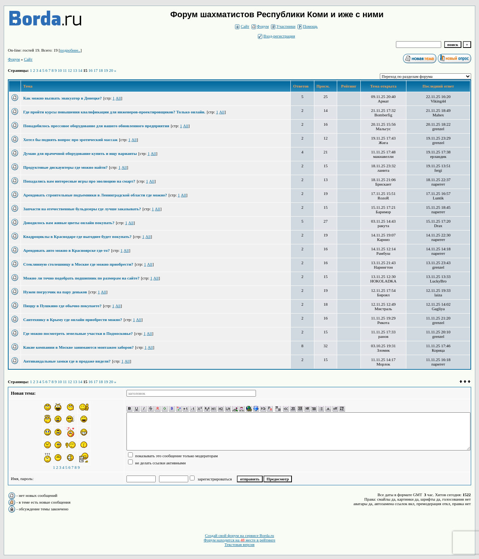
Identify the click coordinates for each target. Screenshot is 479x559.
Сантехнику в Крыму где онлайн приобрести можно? (72, 319)
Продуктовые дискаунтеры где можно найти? (65, 167)
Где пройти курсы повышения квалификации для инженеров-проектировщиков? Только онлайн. (114, 112)
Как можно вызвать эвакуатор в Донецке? (62, 98)
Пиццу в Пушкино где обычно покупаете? (62, 305)
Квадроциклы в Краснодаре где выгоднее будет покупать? (77, 236)
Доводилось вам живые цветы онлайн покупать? (69, 222)
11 (65, 70)
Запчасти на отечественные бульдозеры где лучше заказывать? (82, 209)
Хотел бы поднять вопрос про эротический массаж (70, 139)
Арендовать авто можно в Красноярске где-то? (66, 250)
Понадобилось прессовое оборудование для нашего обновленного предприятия (96, 125)
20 (111, 70)
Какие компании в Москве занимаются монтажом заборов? (78, 347)
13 (75, 70)
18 (101, 70)
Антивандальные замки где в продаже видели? (67, 361)
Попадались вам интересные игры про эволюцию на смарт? (79, 181)
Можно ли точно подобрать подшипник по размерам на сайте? (81, 278)
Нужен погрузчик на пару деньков (55, 292)
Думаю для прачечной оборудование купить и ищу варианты (80, 153)
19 (106, 70)
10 (60, 70)
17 (96, 70)
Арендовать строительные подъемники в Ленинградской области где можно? (95, 195)
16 (90, 70)
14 (80, 70)
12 (70, 70)
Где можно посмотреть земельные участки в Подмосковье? (78, 333)
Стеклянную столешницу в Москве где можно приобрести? (78, 264)
